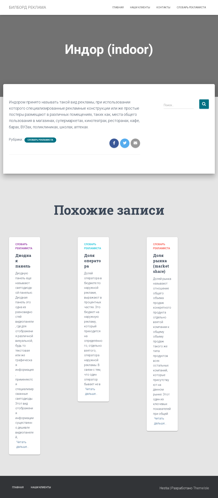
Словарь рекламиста (191, 7)
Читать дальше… (22, 444)
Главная (118, 7)
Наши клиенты (140, 7)
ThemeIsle (201, 488)
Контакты (163, 7)
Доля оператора (92, 261)
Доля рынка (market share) (161, 263)
